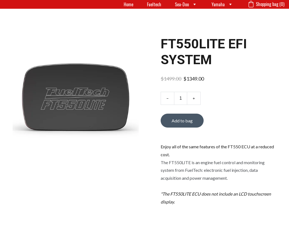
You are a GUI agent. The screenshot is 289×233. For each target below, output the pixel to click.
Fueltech (154, 4)
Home (128, 4)
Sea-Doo (182, 4)
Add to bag (182, 120)
